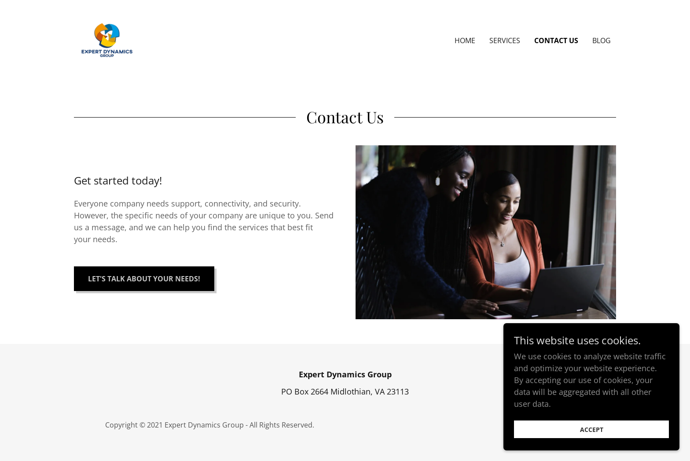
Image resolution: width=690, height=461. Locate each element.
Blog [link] (601, 40)
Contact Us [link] (556, 40)
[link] (107, 39)
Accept (591, 429)
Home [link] (465, 40)
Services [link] (504, 40)
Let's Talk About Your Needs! (144, 279)
